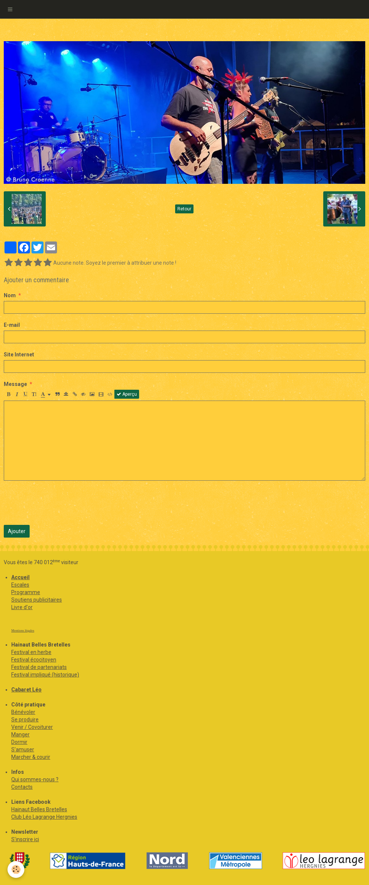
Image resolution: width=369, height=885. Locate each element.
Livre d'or (22, 607)
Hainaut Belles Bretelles (39, 809)
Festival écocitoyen (33, 660)
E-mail (12, 325)
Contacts (22, 787)
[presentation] (61, 502)
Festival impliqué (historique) (45, 675)
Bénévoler (23, 712)
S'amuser (22, 749)
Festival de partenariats (39, 667)
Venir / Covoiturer (32, 727)
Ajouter (17, 531)
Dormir (19, 742)
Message (15, 384)
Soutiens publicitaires (36, 600)
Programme (25, 592)
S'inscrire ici (25, 839)
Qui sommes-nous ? (34, 779)
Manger (20, 735)
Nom (10, 295)
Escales (20, 585)
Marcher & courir (30, 757)
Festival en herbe (31, 652)
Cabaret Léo (26, 690)
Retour (184, 209)
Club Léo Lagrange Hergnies (44, 817)
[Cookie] (16, 869)
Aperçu (127, 394)
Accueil (20, 577)
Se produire (25, 720)
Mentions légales (22, 630)
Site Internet (19, 355)
